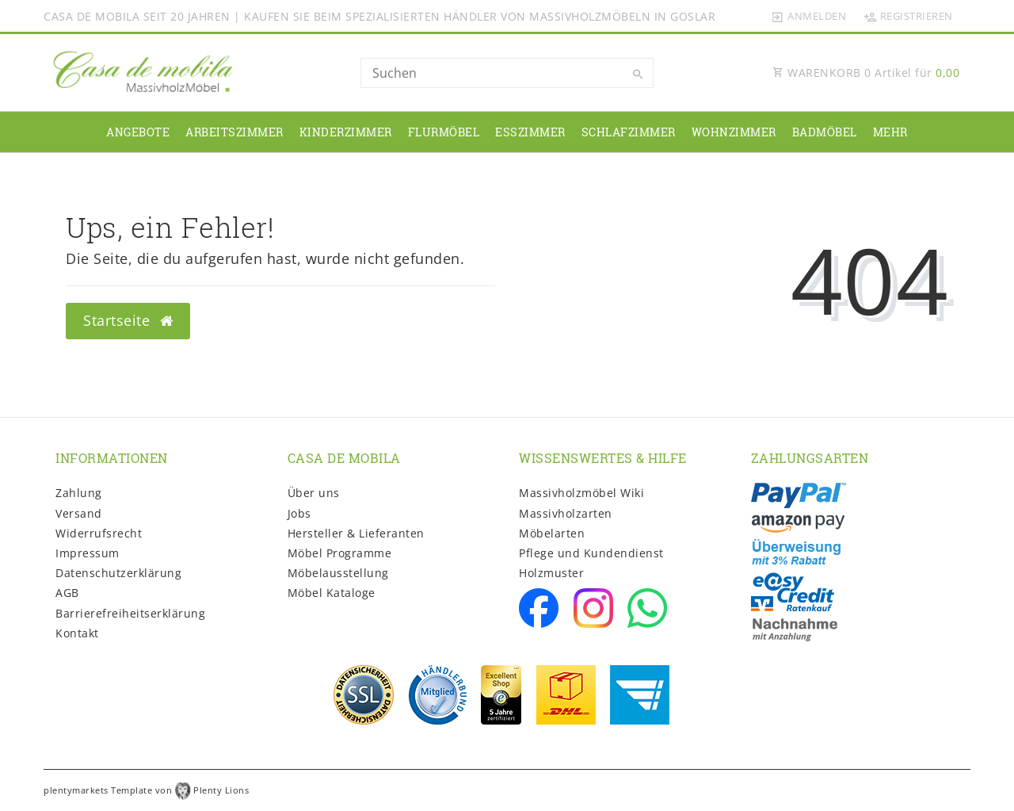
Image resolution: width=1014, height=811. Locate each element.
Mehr (890, 132)
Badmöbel (824, 132)
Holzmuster (551, 572)
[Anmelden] (808, 16)
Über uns (314, 492)
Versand (78, 513)
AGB (67, 592)
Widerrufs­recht (98, 533)
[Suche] (638, 74)
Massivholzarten (565, 513)
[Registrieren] (907, 16)
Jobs (299, 513)
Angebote (138, 132)
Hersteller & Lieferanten (356, 533)
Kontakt (77, 633)
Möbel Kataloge (331, 592)
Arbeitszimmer (234, 132)
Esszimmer (530, 132)
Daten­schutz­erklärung (118, 572)
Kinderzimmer (345, 132)
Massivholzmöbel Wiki (581, 492)
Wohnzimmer (734, 132)
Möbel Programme (340, 552)
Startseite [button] (128, 320)
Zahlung (78, 492)
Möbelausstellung (338, 572)
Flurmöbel (444, 132)
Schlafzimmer (628, 132)
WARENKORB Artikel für (865, 72)
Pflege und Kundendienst (591, 552)
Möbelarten (552, 533)
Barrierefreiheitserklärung (130, 613)
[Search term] (507, 73)
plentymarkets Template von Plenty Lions (146, 790)
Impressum (87, 552)
